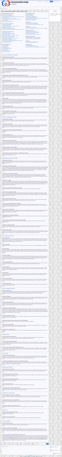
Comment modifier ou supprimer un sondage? (8, 36)
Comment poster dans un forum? (6, 32)
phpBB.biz (29, 456)
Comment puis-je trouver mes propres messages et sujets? (33, 34)
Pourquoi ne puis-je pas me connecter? (7, 14)
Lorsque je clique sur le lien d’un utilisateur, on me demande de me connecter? (13, 29)
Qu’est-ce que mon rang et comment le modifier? (8, 28)
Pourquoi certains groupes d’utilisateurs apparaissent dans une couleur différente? (36, 18)
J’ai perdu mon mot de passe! (6, 17)
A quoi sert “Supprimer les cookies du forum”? (8, 21)
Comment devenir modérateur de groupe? (31, 17)
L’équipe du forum (56, 453)
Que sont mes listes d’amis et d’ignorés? (31, 27)
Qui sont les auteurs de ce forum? (30, 45)
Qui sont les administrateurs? (29, 14)
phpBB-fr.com (25, 456)
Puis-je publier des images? (5, 47)
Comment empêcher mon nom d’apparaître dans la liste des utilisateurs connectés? (13, 16)
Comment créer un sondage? (6, 34)
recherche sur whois (9, 436)
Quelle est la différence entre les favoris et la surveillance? (33, 37)
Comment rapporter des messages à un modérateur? (9, 39)
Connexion (40, 1)
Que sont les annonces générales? (6, 48)
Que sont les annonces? (5, 49)
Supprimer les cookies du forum (54, 450)
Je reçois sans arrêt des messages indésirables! (32, 23)
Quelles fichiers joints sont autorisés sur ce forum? (32, 41)
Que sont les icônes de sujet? (6, 51)
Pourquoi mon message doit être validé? (7, 41)
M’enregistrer (46, 1)
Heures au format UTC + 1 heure (54, 447)
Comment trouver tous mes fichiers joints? (31, 42)
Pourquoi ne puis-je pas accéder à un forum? (8, 37)
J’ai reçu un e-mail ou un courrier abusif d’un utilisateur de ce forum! (34, 24)
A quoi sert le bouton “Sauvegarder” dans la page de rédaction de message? (12, 40)
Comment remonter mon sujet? (6, 42)
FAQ (51, 1)
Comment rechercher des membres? (30, 33)
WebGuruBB (40, 456)
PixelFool (34, 456)
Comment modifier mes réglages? (6, 24)
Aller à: (33, 443)
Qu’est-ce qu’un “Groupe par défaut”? (30, 19)
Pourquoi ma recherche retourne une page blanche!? (32, 32)
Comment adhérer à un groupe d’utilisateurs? (31, 16)
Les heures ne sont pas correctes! (6, 25)
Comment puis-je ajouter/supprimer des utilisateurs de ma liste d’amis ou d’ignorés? (36, 28)
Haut (3, 60)
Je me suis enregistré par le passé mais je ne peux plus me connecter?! (11, 19)
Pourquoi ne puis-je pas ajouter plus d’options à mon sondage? (10, 35)
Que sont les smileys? (5, 46)
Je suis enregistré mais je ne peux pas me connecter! (9, 18)
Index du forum (57, 1)
